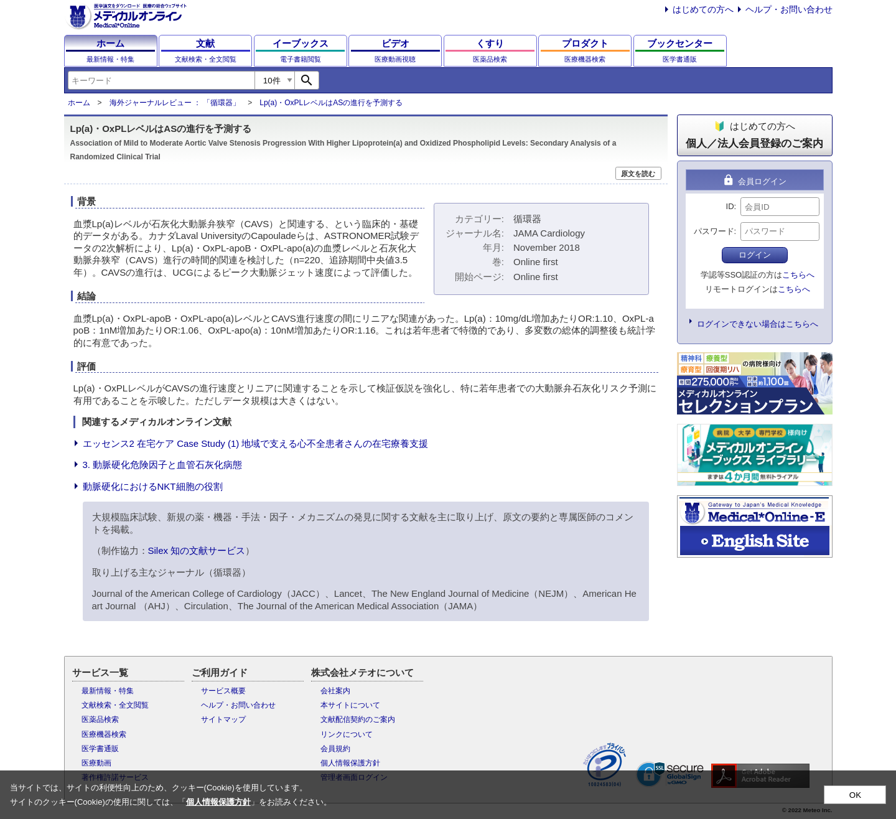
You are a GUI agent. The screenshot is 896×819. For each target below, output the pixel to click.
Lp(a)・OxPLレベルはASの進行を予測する (331, 102)
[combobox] (161, 80)
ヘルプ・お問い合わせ (789, 9)
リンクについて (346, 734)
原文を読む (638, 173)
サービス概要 (223, 690)
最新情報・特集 (108, 690)
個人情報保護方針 (350, 763)
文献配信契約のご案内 (357, 719)
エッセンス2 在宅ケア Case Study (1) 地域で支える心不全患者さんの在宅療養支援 (256, 443)
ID (730, 206)
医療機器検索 (104, 734)
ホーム (79, 102)
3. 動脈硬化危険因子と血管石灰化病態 (163, 464)
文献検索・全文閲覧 (115, 705)
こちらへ (798, 274)
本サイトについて (350, 705)
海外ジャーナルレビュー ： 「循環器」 (175, 102)
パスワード (714, 231)
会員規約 (335, 748)
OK (855, 795)
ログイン (755, 255)
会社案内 (335, 690)
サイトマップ (223, 719)
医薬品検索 (100, 719)
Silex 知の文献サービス (197, 550)
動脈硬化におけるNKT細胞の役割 (153, 486)
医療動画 (96, 763)
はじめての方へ (703, 9)
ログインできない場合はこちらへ (757, 324)
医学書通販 (100, 748)
